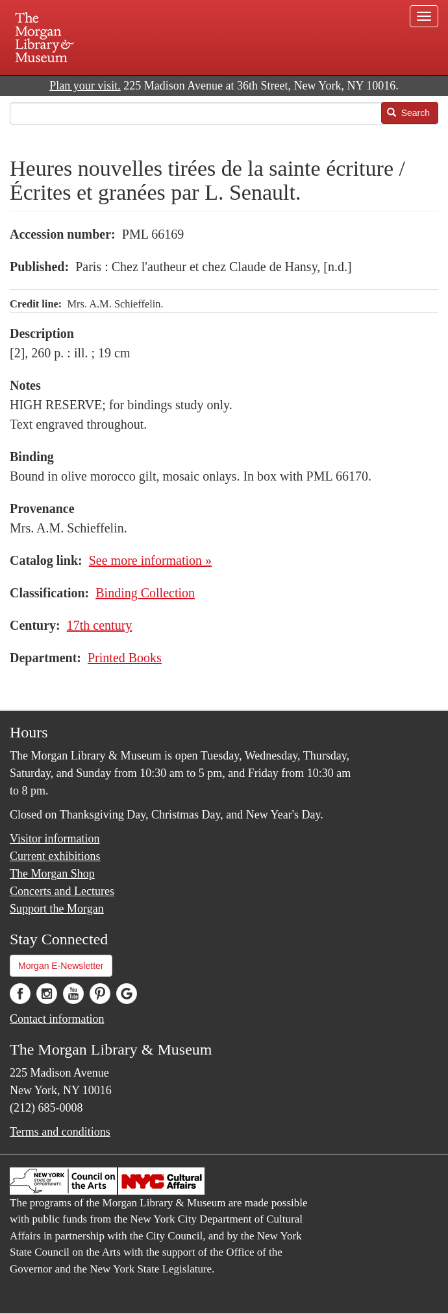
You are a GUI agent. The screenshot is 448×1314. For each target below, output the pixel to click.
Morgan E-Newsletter (61, 966)
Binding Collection (145, 593)
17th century (99, 625)
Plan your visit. (85, 85)
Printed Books (125, 658)
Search (408, 113)
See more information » (150, 560)
